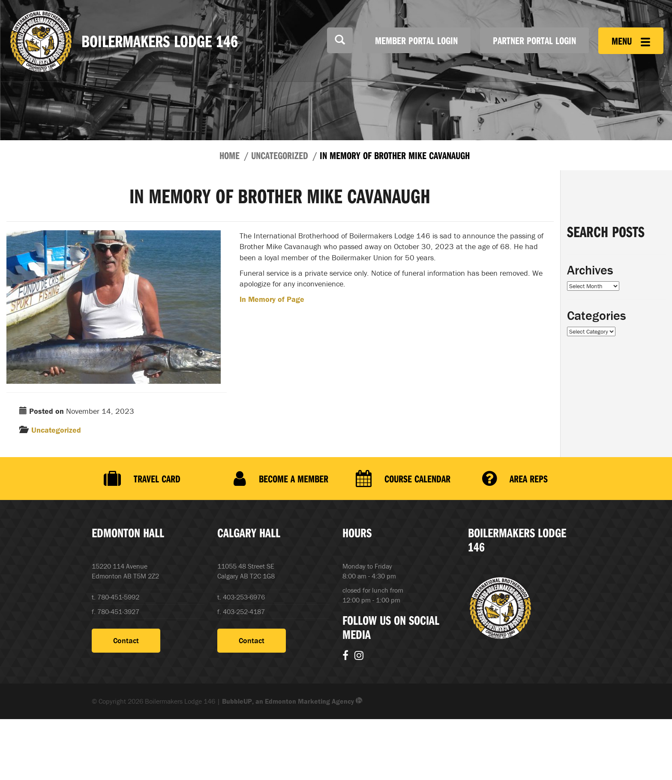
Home (229, 155)
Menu (631, 40)
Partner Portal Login (534, 40)
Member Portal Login (416, 40)
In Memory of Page (272, 299)
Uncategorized (279, 155)
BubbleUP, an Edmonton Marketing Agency (292, 701)
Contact (126, 640)
